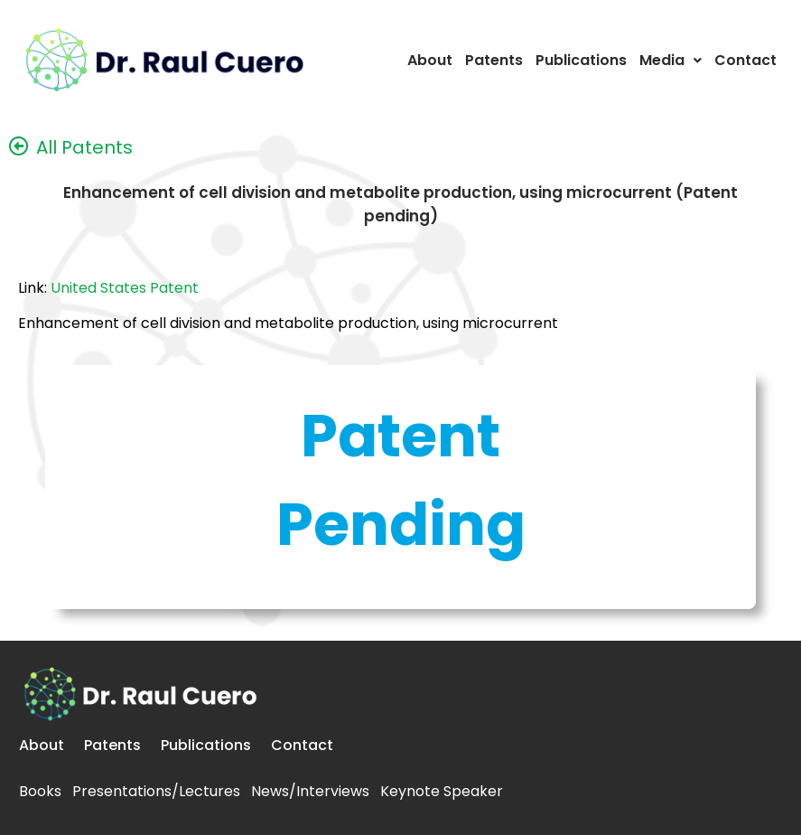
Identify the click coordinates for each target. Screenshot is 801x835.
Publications (581, 60)
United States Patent (125, 287)
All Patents (84, 147)
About (429, 60)
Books (40, 791)
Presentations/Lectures (156, 791)
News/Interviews (310, 791)
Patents (494, 60)
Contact (745, 60)
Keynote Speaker (441, 791)
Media (670, 60)
